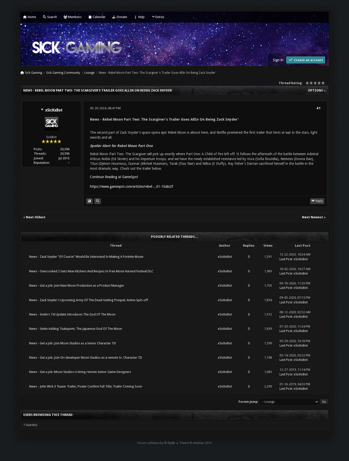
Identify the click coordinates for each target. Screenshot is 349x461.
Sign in (278, 60)
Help (139, 17)
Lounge (89, 72)
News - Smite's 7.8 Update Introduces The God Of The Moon (72, 314)
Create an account (305, 60)
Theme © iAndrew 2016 (195, 443)
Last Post (286, 259)
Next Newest (312, 217)
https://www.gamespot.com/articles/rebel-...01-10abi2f (131, 186)
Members (73, 17)
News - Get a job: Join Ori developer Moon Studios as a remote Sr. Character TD (85, 357)
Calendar (97, 17)
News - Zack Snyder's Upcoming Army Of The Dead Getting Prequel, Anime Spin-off (88, 300)
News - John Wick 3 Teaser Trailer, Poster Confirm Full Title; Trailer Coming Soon (85, 386)
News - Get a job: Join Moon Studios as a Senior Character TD (72, 343)
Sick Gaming (33, 72)
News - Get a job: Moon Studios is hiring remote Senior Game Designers (80, 372)
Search (50, 17)
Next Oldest (35, 217)
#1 (318, 108)
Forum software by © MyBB (156, 443)
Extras (157, 17)
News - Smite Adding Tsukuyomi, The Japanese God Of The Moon (75, 329)
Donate (119, 17)
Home (29, 17)
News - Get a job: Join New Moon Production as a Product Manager (76, 285)
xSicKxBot (54, 110)
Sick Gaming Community (63, 72)
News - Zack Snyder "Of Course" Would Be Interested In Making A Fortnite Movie (86, 256)
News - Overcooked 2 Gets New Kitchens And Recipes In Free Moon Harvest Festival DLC (91, 271)
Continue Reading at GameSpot (114, 177)
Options (317, 90)
